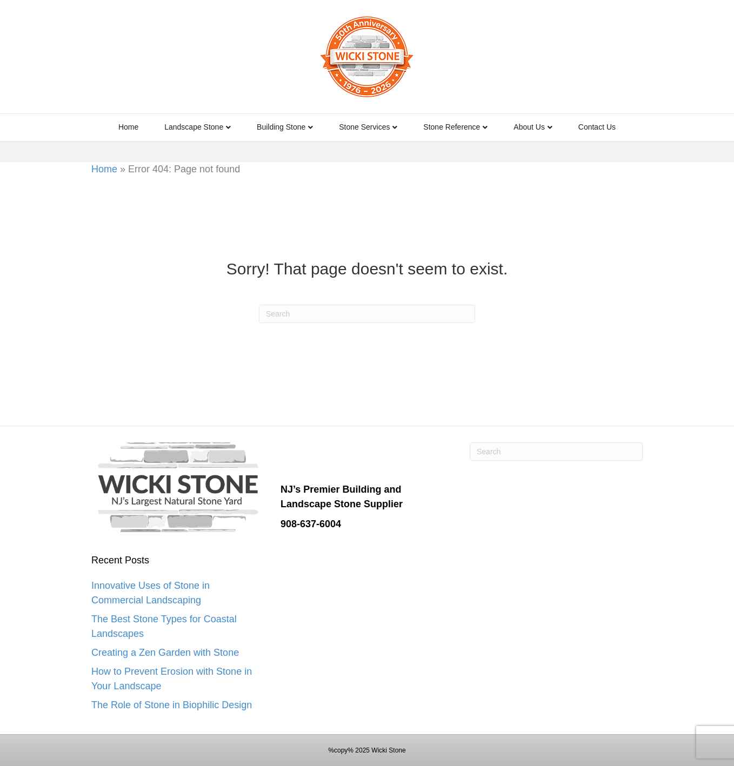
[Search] (367, 314)
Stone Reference (451, 127)
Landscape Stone (193, 127)
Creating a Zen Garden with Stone (165, 652)
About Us (529, 127)
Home (128, 127)
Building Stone (281, 127)
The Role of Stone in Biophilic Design (171, 705)
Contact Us (597, 127)
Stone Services (364, 127)
